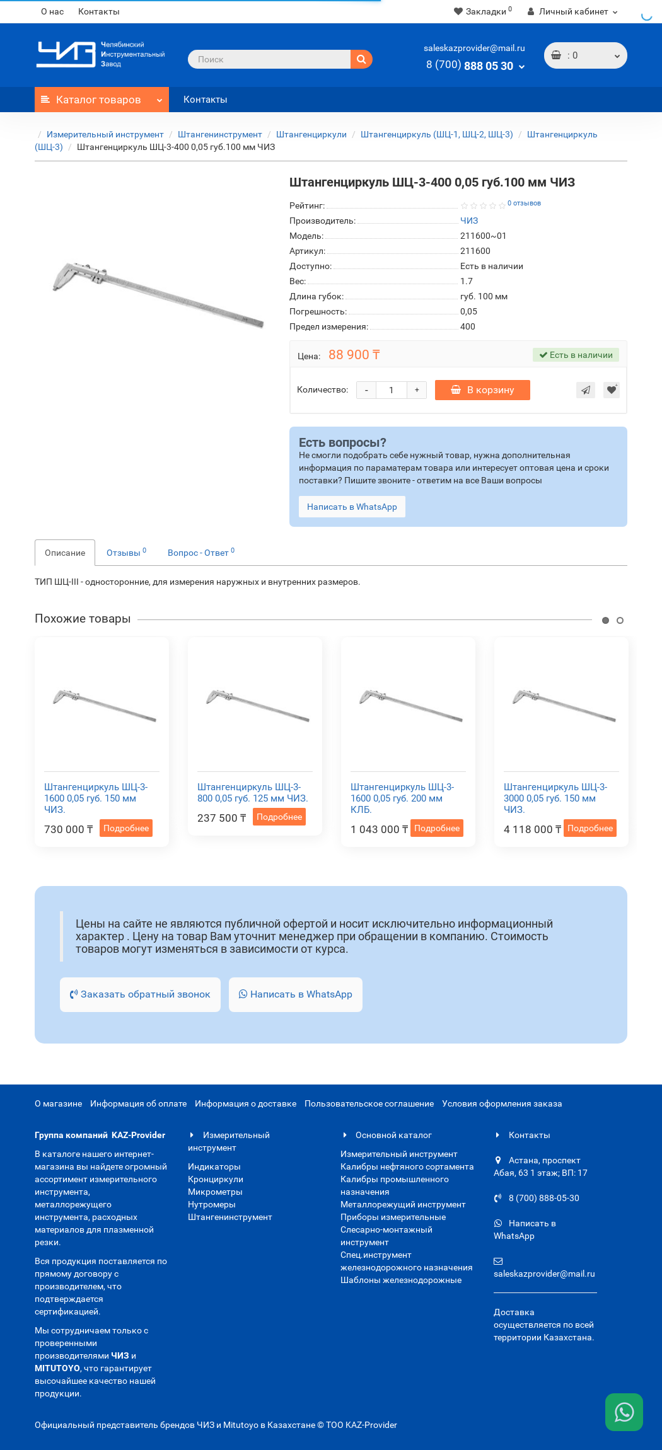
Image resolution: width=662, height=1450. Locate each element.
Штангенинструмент (220, 134)
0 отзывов (524, 203)
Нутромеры (212, 1204)
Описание (65, 553)
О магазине (58, 1103)
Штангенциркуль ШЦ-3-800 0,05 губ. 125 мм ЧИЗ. (252, 792)
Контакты (99, 11)
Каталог (102, 96)
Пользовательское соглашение (369, 1103)
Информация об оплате (138, 1103)
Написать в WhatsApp (295, 994)
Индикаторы (214, 1166)
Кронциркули (215, 1179)
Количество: (322, 389)
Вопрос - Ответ (201, 552)
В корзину (482, 390)
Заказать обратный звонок (140, 994)
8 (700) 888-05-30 (536, 1198)
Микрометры (215, 1192)
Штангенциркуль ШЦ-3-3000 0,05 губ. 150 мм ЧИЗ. (555, 798)
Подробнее (126, 828)
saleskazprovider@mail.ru (474, 48)
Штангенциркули (311, 134)
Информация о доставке (245, 1103)
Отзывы (126, 552)
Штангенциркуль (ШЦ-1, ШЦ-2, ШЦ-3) (437, 134)
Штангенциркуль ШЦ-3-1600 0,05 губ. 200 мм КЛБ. (402, 798)
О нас (52, 11)
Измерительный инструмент (105, 134)
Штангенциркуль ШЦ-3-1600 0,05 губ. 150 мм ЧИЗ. (96, 798)
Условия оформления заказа (502, 1103)
